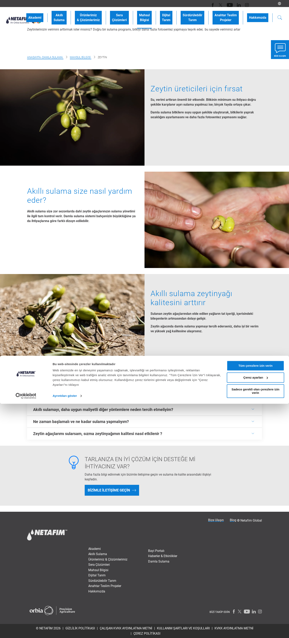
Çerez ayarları (255, 612)
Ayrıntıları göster (65, 630)
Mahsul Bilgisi (80, 57)
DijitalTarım (180, 14)
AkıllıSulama (89, 14)
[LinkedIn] (234, 3)
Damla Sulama (158, 561)
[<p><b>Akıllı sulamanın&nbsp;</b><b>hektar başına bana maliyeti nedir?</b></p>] (144, 397)
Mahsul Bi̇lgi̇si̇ (98, 570)
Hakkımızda (259, 14)
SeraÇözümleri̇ (141, 14)
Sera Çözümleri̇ (99, 565)
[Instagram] (241, 3)
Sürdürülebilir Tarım (102, 581)
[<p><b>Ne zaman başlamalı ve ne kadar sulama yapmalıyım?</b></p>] (144, 421)
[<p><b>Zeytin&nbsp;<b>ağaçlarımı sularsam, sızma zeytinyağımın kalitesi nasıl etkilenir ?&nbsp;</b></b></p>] (144, 433)
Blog (272, 3)
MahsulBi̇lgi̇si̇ (162, 14)
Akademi (68, 14)
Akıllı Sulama (97, 554)
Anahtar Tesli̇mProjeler (232, 14)
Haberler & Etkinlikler (162, 556)
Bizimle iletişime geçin (109, 490)
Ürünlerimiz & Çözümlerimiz (107, 559)
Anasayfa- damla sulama (45, 57)
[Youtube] (226, 3)
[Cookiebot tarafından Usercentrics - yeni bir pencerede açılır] (26, 630)
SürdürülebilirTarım (202, 14)
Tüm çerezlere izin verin (255, 600)
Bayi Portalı (156, 551)
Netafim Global (251, 520)
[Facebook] (211, 3)
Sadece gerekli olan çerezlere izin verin (255, 625)
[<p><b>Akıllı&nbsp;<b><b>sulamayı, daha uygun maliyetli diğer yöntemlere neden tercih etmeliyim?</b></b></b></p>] (144, 409)
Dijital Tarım (97, 575)
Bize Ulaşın (257, 3)
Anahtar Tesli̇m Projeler (104, 586)
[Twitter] (218, 3)
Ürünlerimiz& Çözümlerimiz (114, 14)
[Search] (280, 15)
